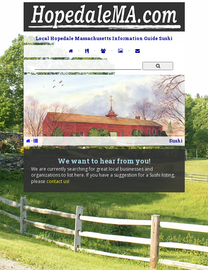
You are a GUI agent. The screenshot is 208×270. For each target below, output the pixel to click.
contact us (57, 181)
